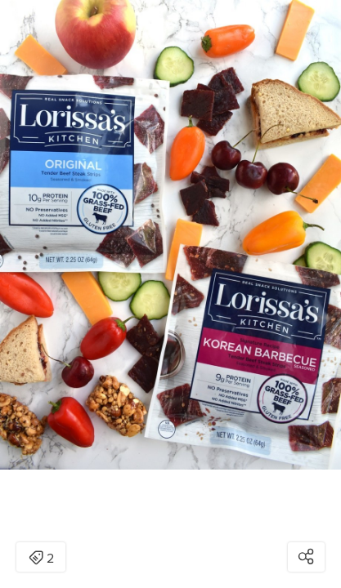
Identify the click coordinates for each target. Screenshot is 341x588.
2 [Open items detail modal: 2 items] (41, 558)
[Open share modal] (306, 557)
